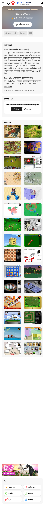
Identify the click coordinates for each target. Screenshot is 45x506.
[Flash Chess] (12, 286)
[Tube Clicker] (33, 162)
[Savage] (33, 302)
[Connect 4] (12, 271)
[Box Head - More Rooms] (12, 348)
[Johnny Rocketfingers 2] (33, 224)
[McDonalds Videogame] (12, 302)
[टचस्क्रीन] (13, 493)
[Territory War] (12, 317)
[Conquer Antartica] (12, 333)
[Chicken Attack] (12, 240)
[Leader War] (12, 178)
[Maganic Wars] (33, 348)
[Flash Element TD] (33, 317)
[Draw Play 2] (33, 255)
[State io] (33, 193)
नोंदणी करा (16, 109)
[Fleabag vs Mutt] (33, 333)
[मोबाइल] (32, 493)
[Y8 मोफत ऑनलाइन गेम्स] (11, 3)
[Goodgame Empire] (12, 147)
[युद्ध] (13, 499)
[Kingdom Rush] (33, 131)
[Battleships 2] (33, 286)
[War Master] (33, 209)
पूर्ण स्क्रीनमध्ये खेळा (22, 24)
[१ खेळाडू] (32, 499)
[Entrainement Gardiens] (12, 224)
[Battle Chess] (12, 255)
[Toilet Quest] (33, 240)
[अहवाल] (22, 33)
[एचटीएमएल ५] (32, 487)
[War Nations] (12, 209)
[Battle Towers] (12, 162)
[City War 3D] (12, 193)
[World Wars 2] (12, 131)
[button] (8, 86)
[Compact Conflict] (33, 147)
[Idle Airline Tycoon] (33, 178)
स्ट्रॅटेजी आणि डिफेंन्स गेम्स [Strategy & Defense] (13, 90)
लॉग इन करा (28, 109)
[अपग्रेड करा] (13, 487)
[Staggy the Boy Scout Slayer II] (33, 271)
